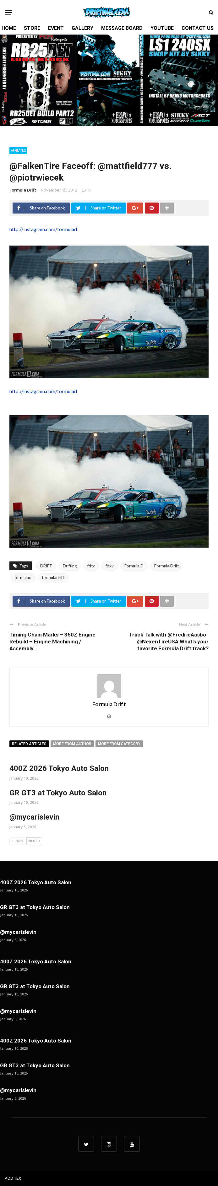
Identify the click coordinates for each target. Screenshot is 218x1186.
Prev (17, 841)
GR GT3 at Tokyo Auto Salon (57, 792)
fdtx (91, 565)
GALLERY (82, 28)
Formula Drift (22, 190)
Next (34, 841)
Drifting (70, 565)
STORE (32, 28)
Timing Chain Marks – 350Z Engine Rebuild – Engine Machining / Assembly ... (52, 641)
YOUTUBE (162, 28)
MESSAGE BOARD (122, 28)
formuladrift (53, 577)
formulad (23, 577)
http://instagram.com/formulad (43, 229)
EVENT (56, 28)
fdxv (110, 565)
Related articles (29, 744)
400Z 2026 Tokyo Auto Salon (59, 768)
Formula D (134, 565)
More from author (72, 744)
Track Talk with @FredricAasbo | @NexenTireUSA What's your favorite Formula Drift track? (169, 641)
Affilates (18, 150)
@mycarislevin (34, 817)
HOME (9, 28)
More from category (119, 744)
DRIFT (46, 565)
